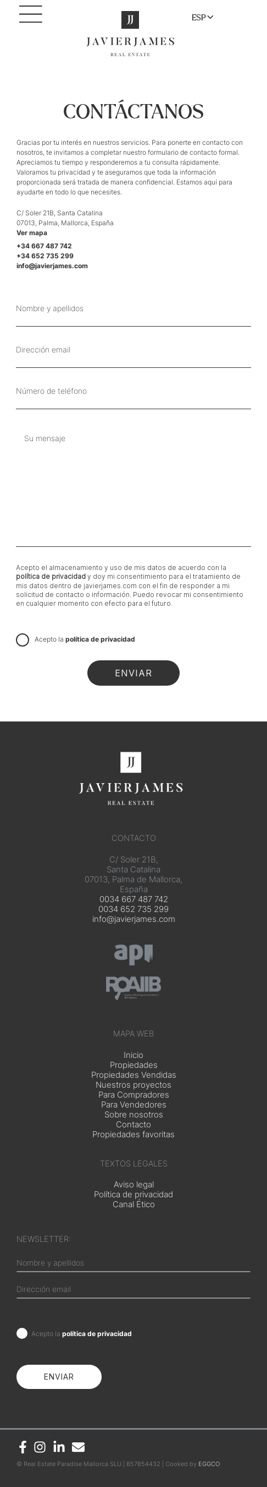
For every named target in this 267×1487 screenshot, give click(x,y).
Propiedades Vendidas (133, 1075)
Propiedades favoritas (133, 1134)
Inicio (133, 1055)
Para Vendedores (133, 1105)
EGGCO (209, 1464)
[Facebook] (22, 1447)
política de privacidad (51, 576)
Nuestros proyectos (133, 1085)
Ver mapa (31, 233)
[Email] (78, 1447)
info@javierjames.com (133, 919)
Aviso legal (134, 1185)
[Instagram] (40, 1447)
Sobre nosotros (133, 1115)
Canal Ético (134, 1204)
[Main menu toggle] (33, 19)
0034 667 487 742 (133, 899)
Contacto (133, 1125)
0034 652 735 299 (133, 909)
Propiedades (134, 1065)
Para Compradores (133, 1095)
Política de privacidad (133, 1195)
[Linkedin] (59, 1447)
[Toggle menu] (207, 18)
